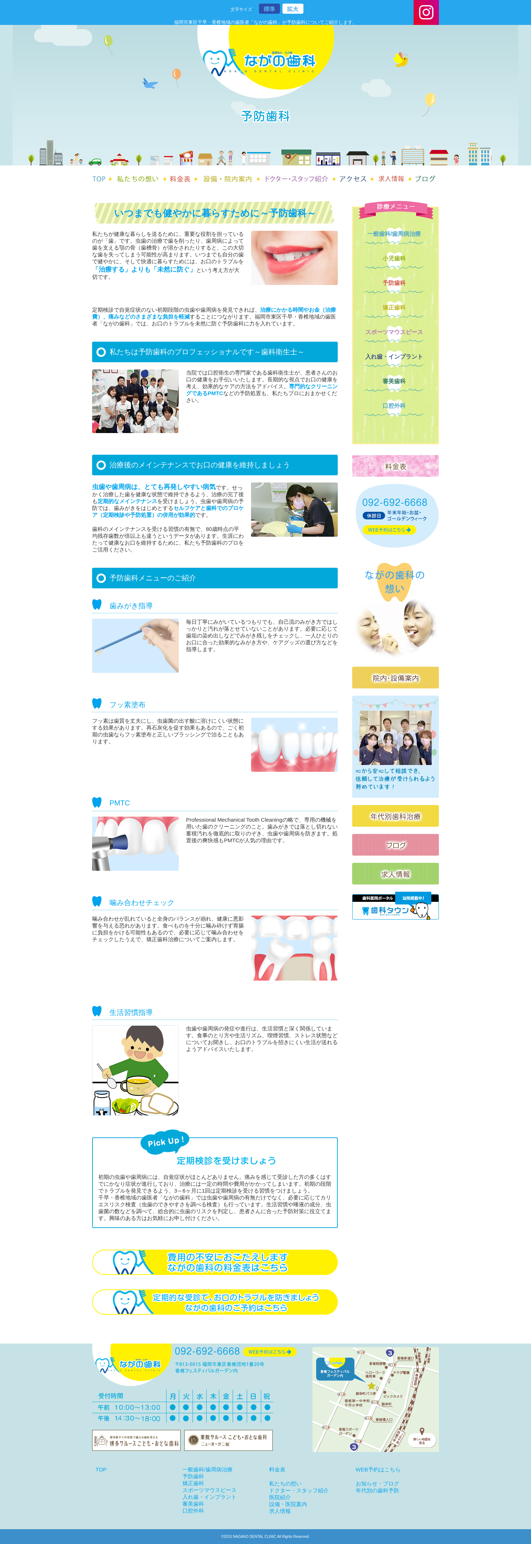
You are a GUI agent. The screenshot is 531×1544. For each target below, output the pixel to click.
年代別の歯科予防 (377, 1490)
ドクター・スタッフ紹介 (299, 1490)
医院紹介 (280, 1497)
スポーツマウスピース (394, 332)
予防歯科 (394, 283)
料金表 (277, 1469)
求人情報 (280, 1511)
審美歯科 (394, 381)
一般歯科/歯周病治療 (394, 234)
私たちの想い (285, 1483)
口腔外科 (394, 406)
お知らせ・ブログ (377, 1483)
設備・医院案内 (288, 1504)
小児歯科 (394, 258)
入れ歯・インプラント (394, 357)
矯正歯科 (394, 307)
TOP (101, 1469)
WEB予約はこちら (378, 1469)
